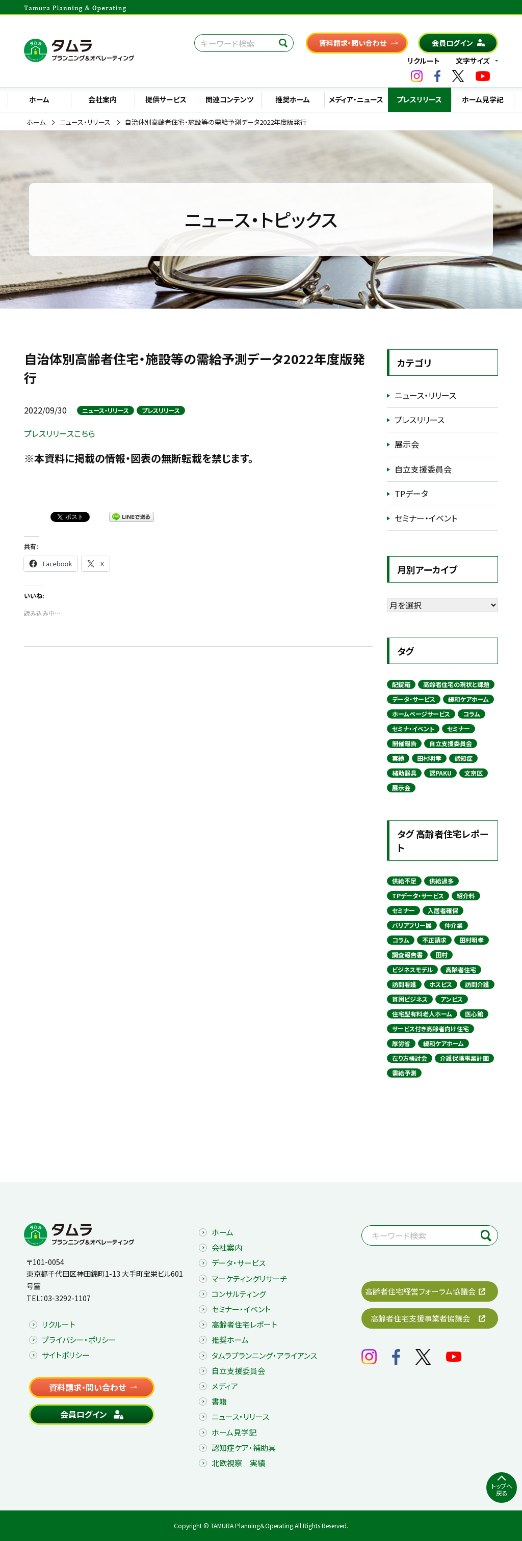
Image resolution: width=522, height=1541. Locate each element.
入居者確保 (443, 910)
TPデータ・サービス (418, 895)
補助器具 (404, 772)
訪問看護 (404, 984)
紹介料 (466, 895)
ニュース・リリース (85, 122)
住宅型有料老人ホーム (422, 1013)
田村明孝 (429, 758)
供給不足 (404, 880)
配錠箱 (401, 684)
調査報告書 (407, 954)
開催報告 (404, 743)
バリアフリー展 (412, 925)
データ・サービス (413, 699)
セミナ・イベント (413, 728)
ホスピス (440, 984)
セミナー (458, 728)
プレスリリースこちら (59, 433)
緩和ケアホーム (468, 699)
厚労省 (401, 1043)
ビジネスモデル (412, 969)
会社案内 (102, 99)
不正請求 (434, 939)
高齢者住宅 (461, 969)
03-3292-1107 (67, 1298)
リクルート (423, 61)
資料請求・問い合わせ (352, 43)
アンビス (451, 999)
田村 (441, 954)
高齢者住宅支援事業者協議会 (420, 1318)
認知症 (463, 758)
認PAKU (440, 772)
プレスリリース (419, 99)
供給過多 (441, 880)
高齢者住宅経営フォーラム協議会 (420, 1291)
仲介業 (454, 925)
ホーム (39, 99)
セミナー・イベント (426, 518)
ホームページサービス (421, 713)
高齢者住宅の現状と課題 (456, 684)
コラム (471, 713)
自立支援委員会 (423, 469)
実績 (398, 758)
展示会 (407, 444)
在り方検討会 (409, 1058)
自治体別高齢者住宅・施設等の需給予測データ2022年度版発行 (216, 122)
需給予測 (404, 1072)
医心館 (474, 1013)
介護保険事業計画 (464, 1058)
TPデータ (411, 493)
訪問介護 (477, 984)
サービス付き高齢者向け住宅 (430, 1028)
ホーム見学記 (483, 99)
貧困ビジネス (410, 999)
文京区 (473, 772)
